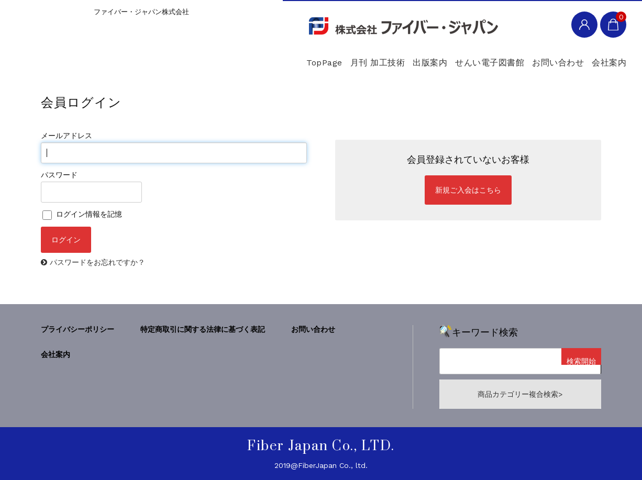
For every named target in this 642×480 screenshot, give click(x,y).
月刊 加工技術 (292, 57)
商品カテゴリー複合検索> (520, 394)
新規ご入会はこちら (468, 190)
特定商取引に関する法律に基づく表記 (202, 329)
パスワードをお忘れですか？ (97, 262)
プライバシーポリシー (77, 329)
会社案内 (596, 57)
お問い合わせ (527, 57)
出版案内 (363, 57)
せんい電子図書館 (441, 57)
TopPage (222, 57)
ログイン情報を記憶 (82, 214)
